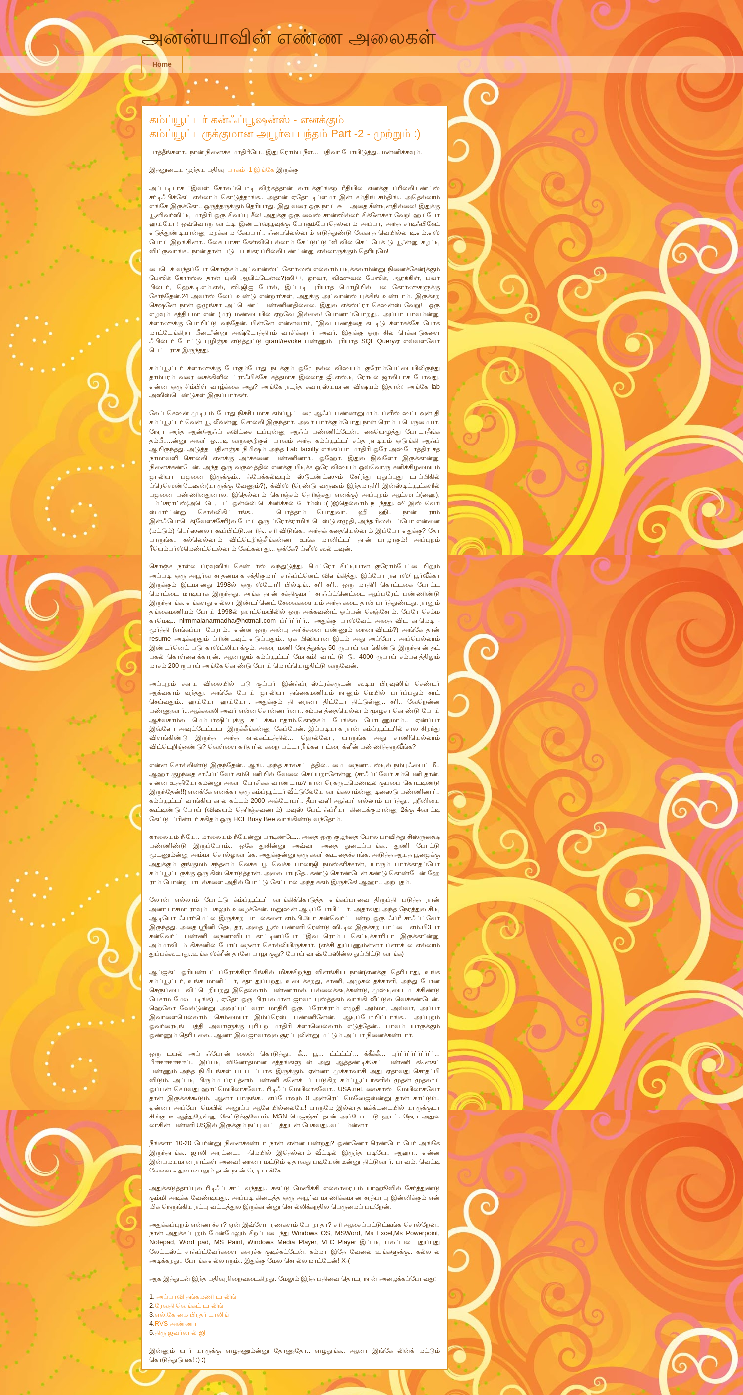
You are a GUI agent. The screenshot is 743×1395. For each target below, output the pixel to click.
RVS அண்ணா (176, 1323)
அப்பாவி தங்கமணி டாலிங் (196, 1296)
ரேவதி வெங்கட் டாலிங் (189, 1305)
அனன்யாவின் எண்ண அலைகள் (288, 37)
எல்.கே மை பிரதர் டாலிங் (192, 1314)
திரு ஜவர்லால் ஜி (180, 1332)
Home (162, 64)
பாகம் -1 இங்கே (250, 169)
